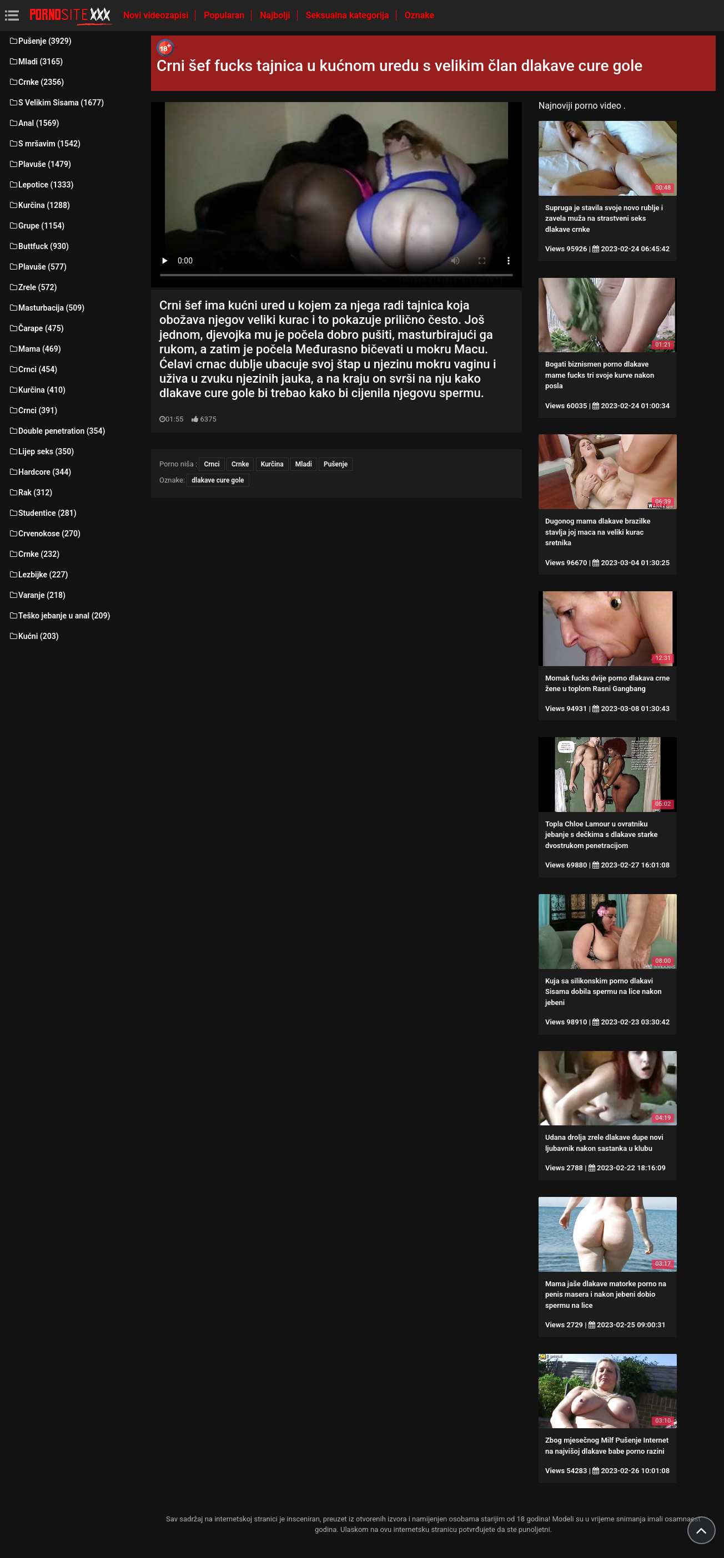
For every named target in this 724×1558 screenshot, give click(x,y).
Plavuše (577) (37, 266)
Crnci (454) (32, 369)
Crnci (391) (32, 410)
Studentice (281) (42, 513)
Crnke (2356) (36, 82)
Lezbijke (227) (38, 574)
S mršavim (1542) (44, 143)
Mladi (303, 464)
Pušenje (336, 464)
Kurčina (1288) (39, 205)
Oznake (420, 15)
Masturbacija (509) (46, 307)
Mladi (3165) (35, 61)
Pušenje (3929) (40, 41)
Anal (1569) (33, 123)
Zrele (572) (32, 287)
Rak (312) (30, 492)
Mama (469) (34, 348)
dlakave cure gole (218, 480)
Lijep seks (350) (41, 451)
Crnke (240, 464)
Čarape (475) (36, 328)
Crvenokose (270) (44, 533)
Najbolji (276, 15)
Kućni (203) (33, 636)
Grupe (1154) (36, 225)
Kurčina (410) (37, 389)
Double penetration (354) (56, 431)
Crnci (211, 464)
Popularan (225, 15)
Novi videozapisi (156, 15)
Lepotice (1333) (40, 184)
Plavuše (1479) (39, 164)
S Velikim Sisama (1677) (56, 102)
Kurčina (272, 464)
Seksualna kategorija (348, 15)
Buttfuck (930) (38, 246)
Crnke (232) (33, 554)
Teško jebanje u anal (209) (59, 615)
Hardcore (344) (39, 472)
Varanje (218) (37, 595)
